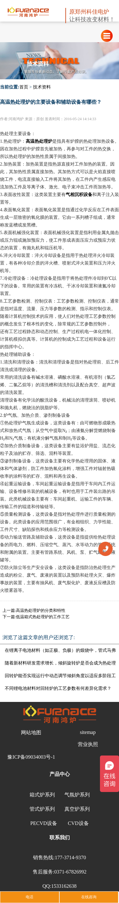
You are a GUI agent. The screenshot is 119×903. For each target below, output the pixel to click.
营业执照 (88, 744)
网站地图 (31, 732)
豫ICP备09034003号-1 (31, 757)
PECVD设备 (43, 823)
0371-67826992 (70, 871)
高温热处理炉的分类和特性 (40, 610)
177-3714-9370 (70, 857)
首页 (23, 87)
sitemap (88, 732)
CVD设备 (78, 823)
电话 (29, 897)
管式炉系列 (42, 809)
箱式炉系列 (42, 794)
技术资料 (42, 87)
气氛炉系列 (77, 794)
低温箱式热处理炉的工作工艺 (42, 616)
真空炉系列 (77, 809)
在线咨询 (88, 897)
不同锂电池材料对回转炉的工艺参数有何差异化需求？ (58, 688)
